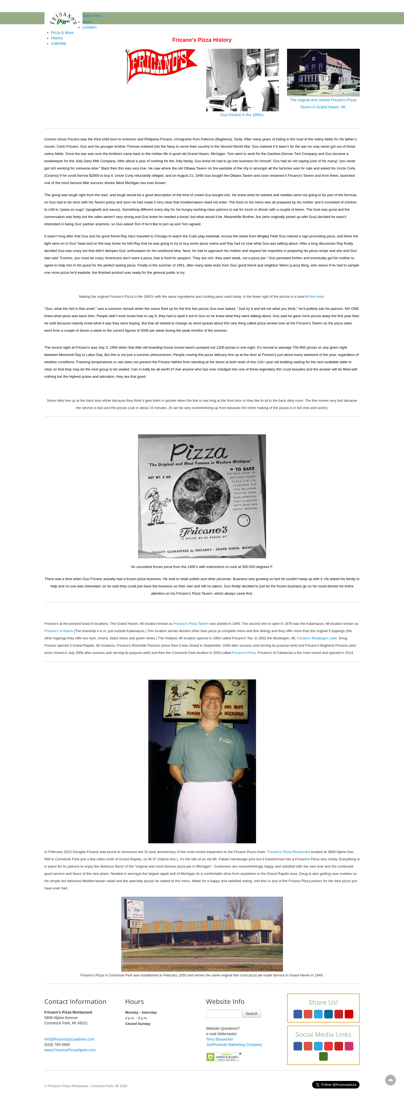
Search (252, 1013)
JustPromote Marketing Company (234, 1044)
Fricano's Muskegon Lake (317, 638)
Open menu (92, 15)
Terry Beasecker (219, 1039)
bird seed (316, 296)
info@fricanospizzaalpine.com (69, 1039)
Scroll (390, 1080)
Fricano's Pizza (244, 653)
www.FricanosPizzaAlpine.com (70, 1050)
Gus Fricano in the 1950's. (242, 83)
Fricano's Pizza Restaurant (288, 852)
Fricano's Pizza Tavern (191, 624)
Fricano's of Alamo (58, 631)
